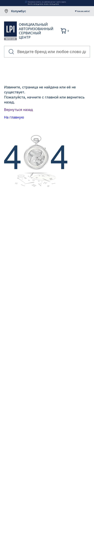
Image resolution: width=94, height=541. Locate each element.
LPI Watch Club (10, 30)
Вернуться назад (18, 109)
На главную (14, 117)
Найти (11, 51)
